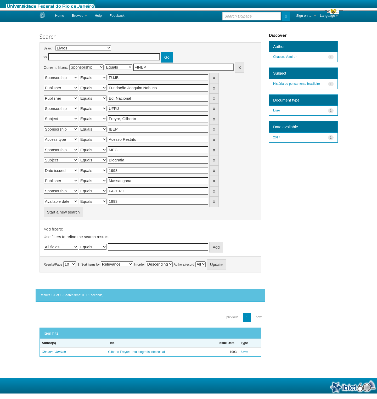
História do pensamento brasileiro (296, 84)
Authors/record (184, 264)
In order (139, 264)
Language (329, 16)
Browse (79, 16)
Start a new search (63, 212)
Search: (49, 48)
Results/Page (53, 264)
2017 (276, 137)
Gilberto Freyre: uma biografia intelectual (136, 352)
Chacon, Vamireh (54, 352)
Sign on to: (305, 16)
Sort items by (90, 264)
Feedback (117, 16)
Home (58, 16)
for (45, 57)
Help (98, 16)
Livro (244, 352)
